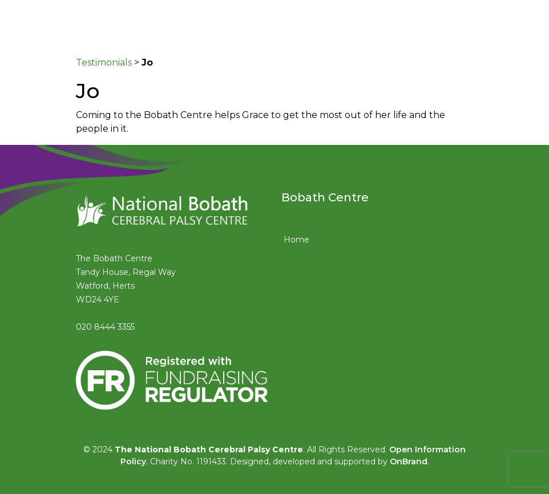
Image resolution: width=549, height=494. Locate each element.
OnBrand (408, 461)
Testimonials (104, 62)
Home (296, 239)
